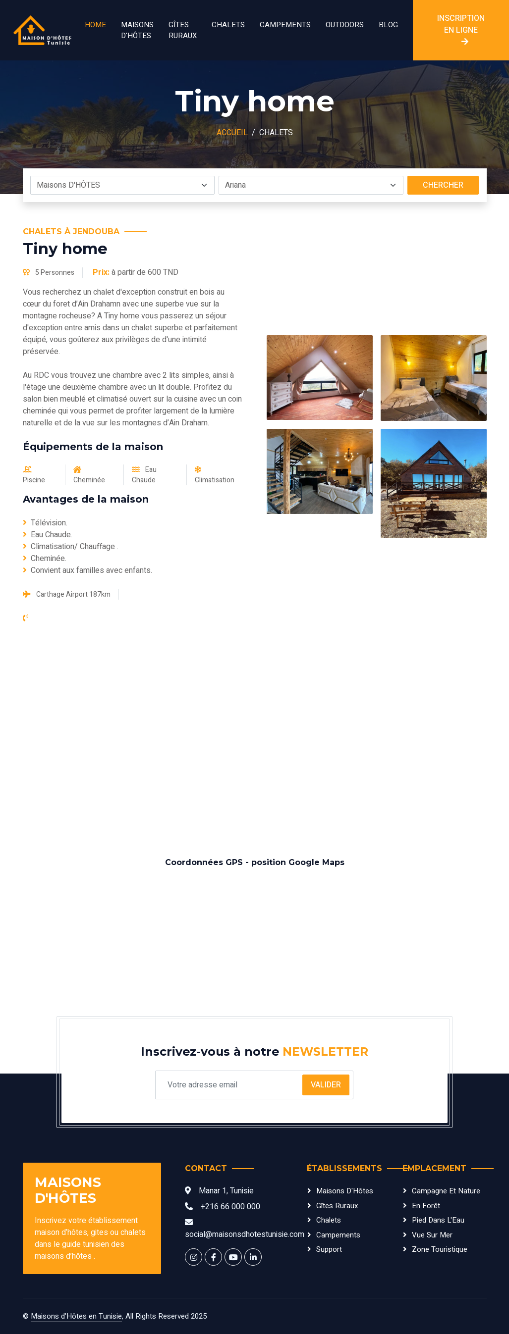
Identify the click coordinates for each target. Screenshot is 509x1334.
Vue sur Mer (432, 1235)
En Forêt (426, 1205)
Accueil (232, 133)
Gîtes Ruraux (183, 30)
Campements (285, 24)
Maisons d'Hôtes (344, 1190)
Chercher (443, 185)
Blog (388, 24)
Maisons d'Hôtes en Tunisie (76, 1316)
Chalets (228, 24)
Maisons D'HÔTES (137, 30)
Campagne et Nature (446, 1190)
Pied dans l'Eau (438, 1220)
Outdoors (345, 24)
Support (329, 1249)
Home (95, 24)
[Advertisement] (255, 740)
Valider (326, 1085)
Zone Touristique (439, 1249)
